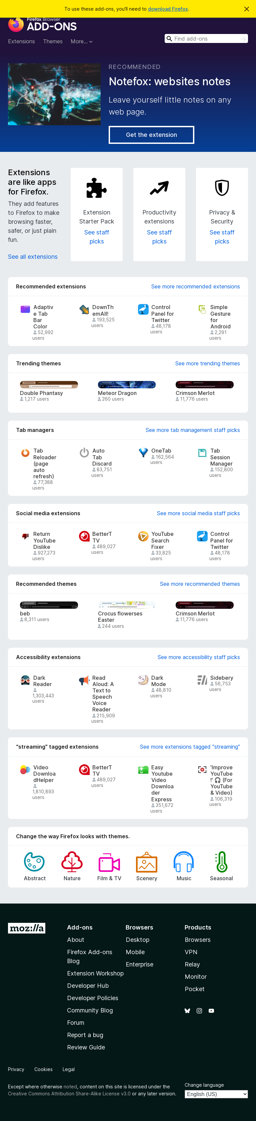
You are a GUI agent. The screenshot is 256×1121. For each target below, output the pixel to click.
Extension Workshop (95, 973)
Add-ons (80, 927)
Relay (192, 964)
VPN (191, 951)
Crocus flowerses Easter (120, 616)
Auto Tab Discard (102, 457)
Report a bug (85, 1034)
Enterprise (139, 964)
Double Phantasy (41, 393)
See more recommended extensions (195, 286)
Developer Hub (88, 985)
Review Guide (86, 1047)
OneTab (161, 451)
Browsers (198, 939)
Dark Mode (158, 681)
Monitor (196, 976)
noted (70, 1086)
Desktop (137, 939)
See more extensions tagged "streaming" (190, 746)
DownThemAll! (103, 310)
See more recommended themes (200, 583)
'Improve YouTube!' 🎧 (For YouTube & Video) (221, 780)
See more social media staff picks (198, 513)
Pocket (195, 988)
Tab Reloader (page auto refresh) (44, 464)
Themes (53, 41)
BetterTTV (102, 537)
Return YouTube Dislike (44, 540)
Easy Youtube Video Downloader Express (162, 783)
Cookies (43, 1069)
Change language (204, 1085)
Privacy (16, 1069)
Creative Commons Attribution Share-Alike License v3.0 (69, 1093)
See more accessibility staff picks (199, 657)
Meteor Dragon (117, 393)
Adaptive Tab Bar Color (43, 317)
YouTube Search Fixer (162, 540)
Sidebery (221, 678)
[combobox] (206, 38)
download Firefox (168, 9)
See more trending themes (207, 363)
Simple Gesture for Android (220, 317)
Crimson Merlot (195, 393)
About (75, 939)
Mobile (135, 951)
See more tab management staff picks (193, 430)
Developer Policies (92, 997)
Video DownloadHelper (44, 773)
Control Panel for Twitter (162, 313)
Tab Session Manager (221, 457)
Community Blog (90, 1010)
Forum (75, 1022)
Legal (69, 1069)
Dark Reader (42, 681)
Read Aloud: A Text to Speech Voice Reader (103, 694)
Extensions (21, 41)
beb (25, 613)
